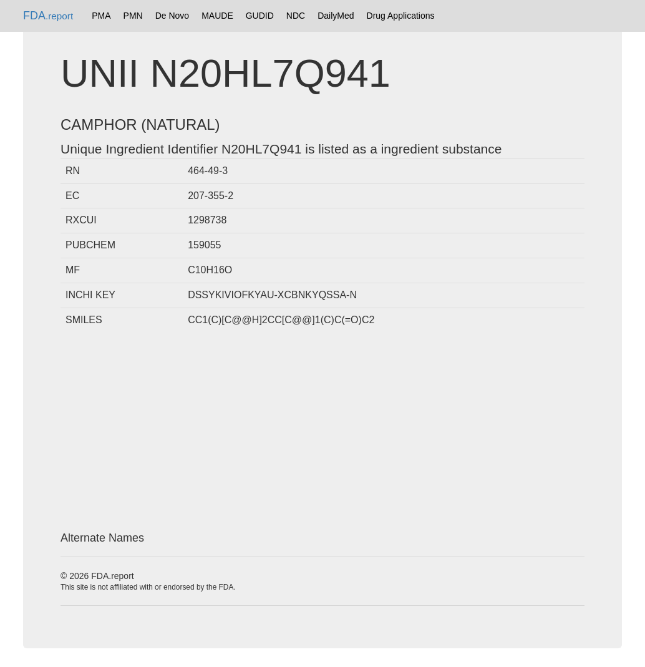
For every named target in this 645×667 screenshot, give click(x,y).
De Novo (172, 16)
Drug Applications (401, 16)
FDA (48, 15)
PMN (133, 16)
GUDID (260, 16)
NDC (295, 16)
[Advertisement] (322, 432)
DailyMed (336, 16)
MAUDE (217, 16)
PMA (101, 16)
